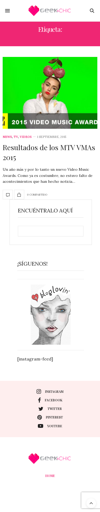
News (7, 136)
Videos (26, 136)
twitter (50, 409)
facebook (50, 400)
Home (50, 476)
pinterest (50, 417)
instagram (50, 391)
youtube (50, 426)
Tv (16, 136)
